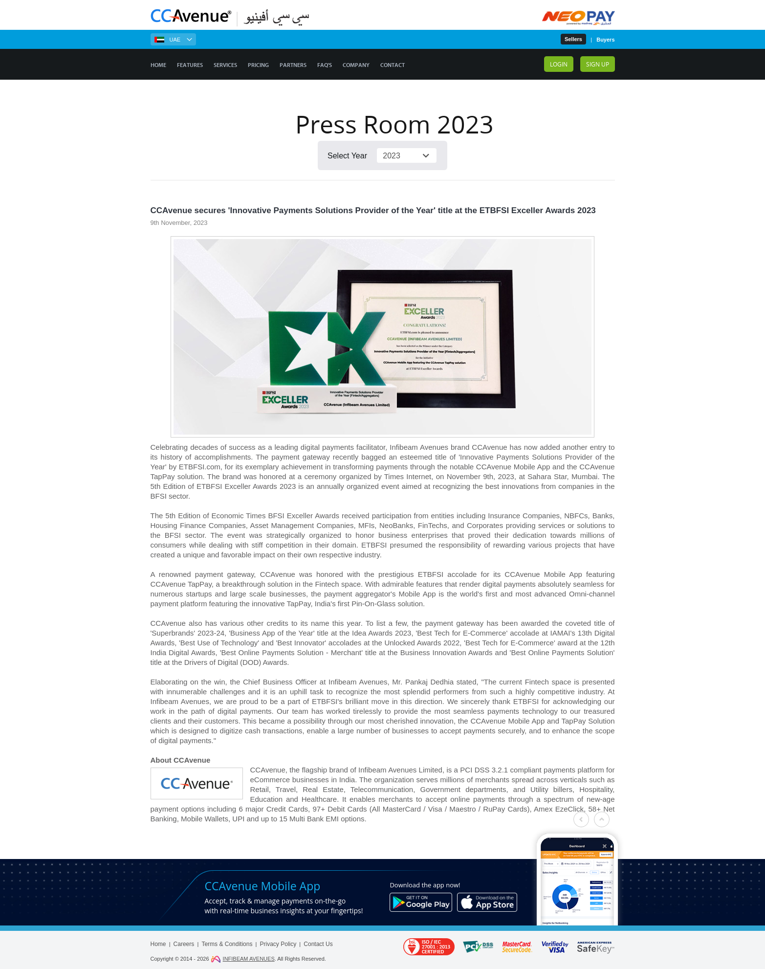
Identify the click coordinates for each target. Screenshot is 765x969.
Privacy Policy (278, 944)
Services (225, 65)
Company (356, 65)
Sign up (597, 64)
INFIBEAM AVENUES (243, 959)
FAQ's (324, 65)
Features (190, 65)
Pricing (258, 65)
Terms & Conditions (226, 944)
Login (559, 64)
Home (158, 65)
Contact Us (318, 944)
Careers (184, 944)
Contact (392, 65)
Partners (293, 65)
